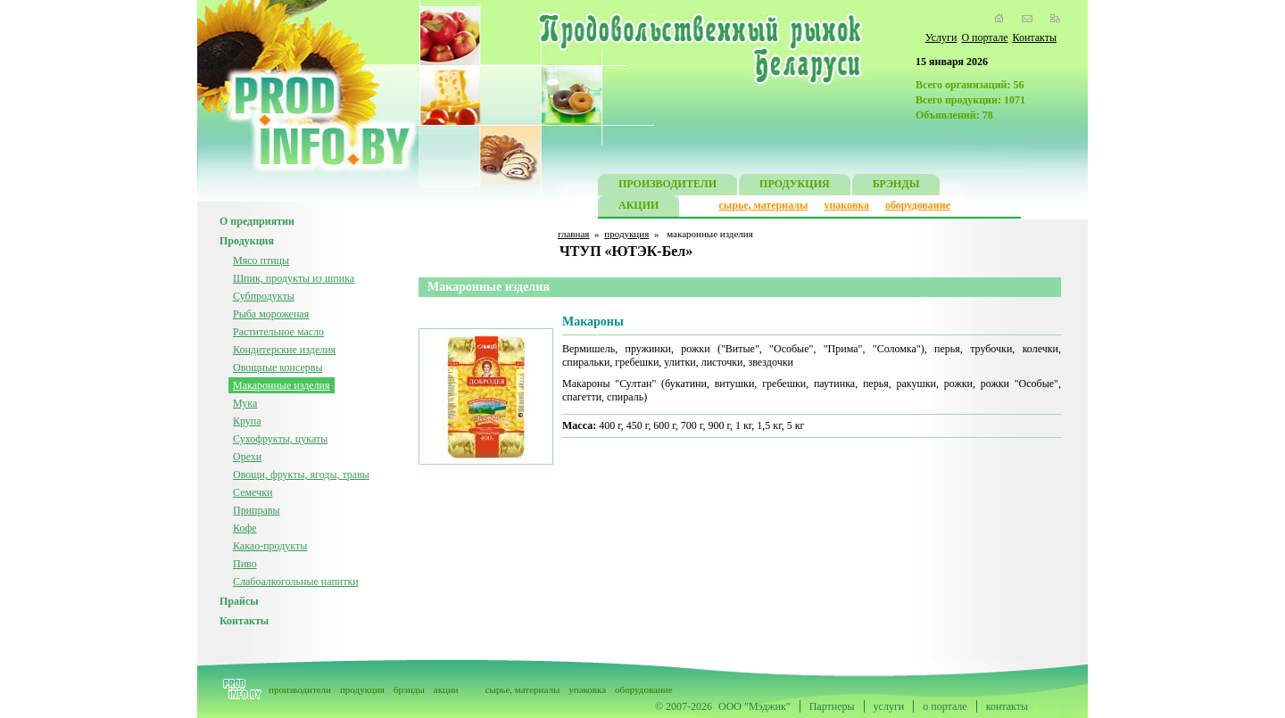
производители (300, 689)
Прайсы (239, 601)
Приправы (256, 510)
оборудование (917, 205)
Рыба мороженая (271, 314)
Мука (245, 403)
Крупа (247, 421)
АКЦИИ (638, 207)
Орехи (247, 456)
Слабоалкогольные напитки (296, 581)
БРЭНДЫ (896, 185)
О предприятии (257, 221)
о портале (944, 706)
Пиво (245, 563)
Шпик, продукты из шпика (293, 278)
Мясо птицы (261, 260)
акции (446, 689)
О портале (984, 37)
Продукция (247, 241)
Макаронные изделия (281, 385)
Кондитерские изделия (284, 349)
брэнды (409, 689)
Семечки (252, 492)
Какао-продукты (270, 546)
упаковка (846, 205)
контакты (1007, 706)
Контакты (1034, 37)
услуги (889, 706)
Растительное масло (278, 332)
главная (573, 233)
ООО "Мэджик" (754, 706)
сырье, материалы (763, 205)
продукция (626, 233)
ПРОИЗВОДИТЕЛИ (667, 185)
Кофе (245, 528)
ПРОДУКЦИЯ (795, 185)
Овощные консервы (277, 367)
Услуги (941, 37)
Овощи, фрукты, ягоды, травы (301, 474)
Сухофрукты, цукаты (280, 439)
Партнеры (832, 706)
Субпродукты (263, 296)
